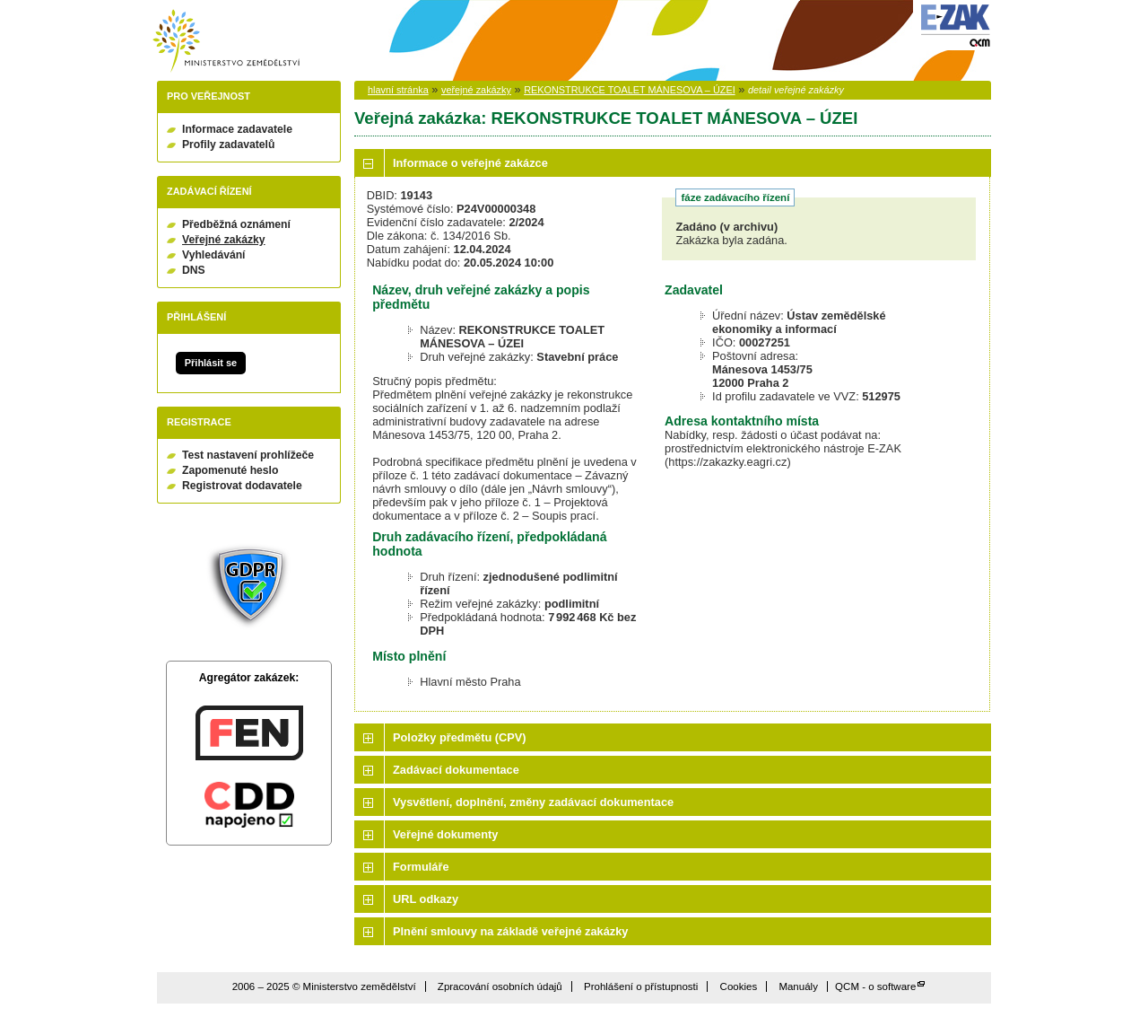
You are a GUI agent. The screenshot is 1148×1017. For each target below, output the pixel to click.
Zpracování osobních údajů (500, 986)
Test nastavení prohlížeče (248, 455)
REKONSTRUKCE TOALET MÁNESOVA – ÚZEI (629, 89)
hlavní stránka (398, 89)
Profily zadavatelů (228, 144)
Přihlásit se (211, 362)
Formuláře (421, 866)
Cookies (739, 986)
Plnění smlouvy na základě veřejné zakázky (510, 931)
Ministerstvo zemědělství (226, 41)
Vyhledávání (214, 255)
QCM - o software (875, 986)
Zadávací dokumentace (456, 769)
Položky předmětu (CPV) (459, 737)
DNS (193, 270)
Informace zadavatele (237, 129)
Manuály (798, 986)
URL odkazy (425, 899)
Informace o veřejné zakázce (470, 163)
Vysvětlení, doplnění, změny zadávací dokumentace (533, 802)
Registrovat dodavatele (242, 485)
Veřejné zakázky (223, 239)
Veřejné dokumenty (445, 834)
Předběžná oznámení (236, 224)
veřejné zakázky (476, 89)
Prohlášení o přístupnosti (641, 986)
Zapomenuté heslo (230, 470)
